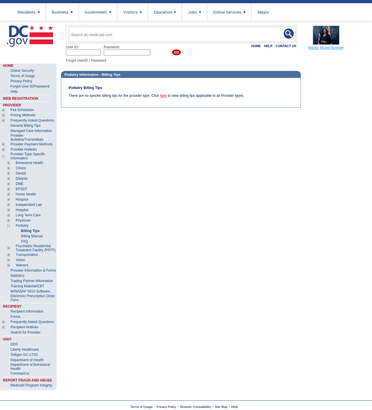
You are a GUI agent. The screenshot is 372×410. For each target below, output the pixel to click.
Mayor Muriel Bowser (326, 47)
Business (62, 12)
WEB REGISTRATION (20, 99)
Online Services (229, 12)
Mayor (263, 12)
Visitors (132, 12)
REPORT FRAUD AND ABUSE (27, 380)
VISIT (7, 339)
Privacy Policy (166, 407)
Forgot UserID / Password (86, 60)
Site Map (221, 407)
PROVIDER (12, 105)
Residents (28, 12)
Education (165, 12)
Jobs (194, 12)
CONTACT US (286, 46)
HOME (256, 46)
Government (98, 12)
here (163, 96)
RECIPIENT (12, 306)
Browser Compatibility (195, 407)
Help (234, 407)
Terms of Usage (141, 407)
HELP (268, 46)
